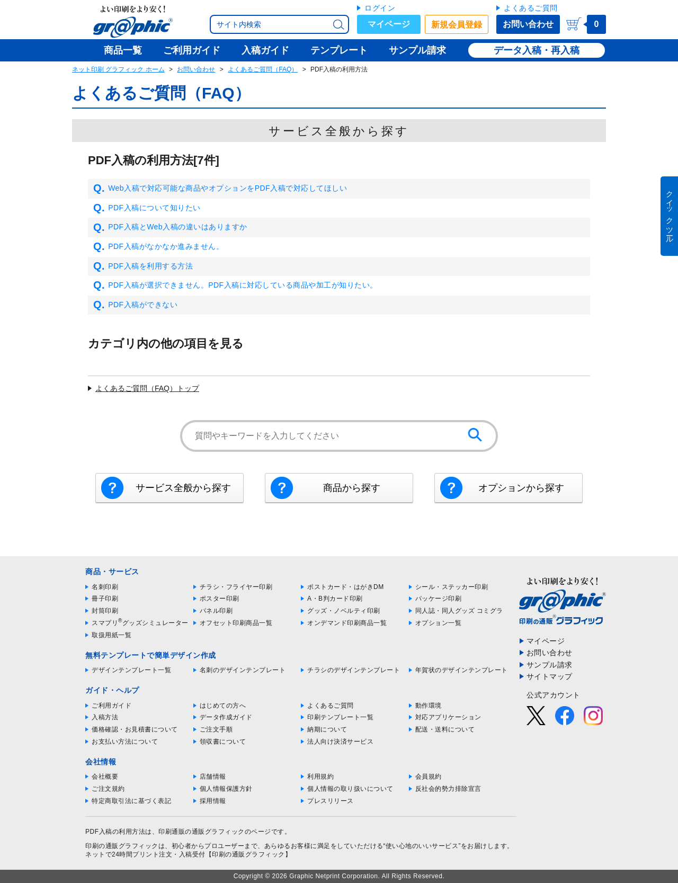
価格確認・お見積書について (135, 729)
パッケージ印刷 (438, 598)
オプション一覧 (438, 623)
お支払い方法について (125, 741)
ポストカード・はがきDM (345, 587)
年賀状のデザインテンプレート (461, 670)
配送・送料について (445, 729)
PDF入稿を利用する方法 (143, 266)
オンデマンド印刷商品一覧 (347, 623)
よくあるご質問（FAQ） (263, 69)
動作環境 (428, 705)
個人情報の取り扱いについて (350, 788)
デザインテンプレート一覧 (131, 670)
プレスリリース (330, 801)
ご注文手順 (216, 729)
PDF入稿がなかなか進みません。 (158, 247)
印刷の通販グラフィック (121, 846)
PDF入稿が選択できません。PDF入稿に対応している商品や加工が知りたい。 (235, 285)
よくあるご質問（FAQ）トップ (147, 388)
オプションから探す (521, 488)
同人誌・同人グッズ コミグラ (459, 610)
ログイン (379, 8)
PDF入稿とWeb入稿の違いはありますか (170, 227)
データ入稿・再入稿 (536, 50)
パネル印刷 (216, 610)
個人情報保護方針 (226, 788)
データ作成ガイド (226, 717)
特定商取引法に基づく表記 (131, 801)
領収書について (223, 741)
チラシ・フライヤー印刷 (236, 587)
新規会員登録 (456, 24)
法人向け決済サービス (340, 741)
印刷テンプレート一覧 (340, 717)
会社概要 (105, 776)
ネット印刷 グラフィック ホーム (118, 69)
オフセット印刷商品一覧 (236, 623)
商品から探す (351, 488)
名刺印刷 (105, 587)
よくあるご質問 (531, 8)
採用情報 (213, 801)
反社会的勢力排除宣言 (448, 788)
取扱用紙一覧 (111, 635)
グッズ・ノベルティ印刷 (343, 610)
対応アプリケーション (448, 717)
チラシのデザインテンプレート (353, 670)
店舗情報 (213, 776)
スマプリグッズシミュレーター (140, 623)
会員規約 (428, 776)
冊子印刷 (105, 598)
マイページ (389, 24)
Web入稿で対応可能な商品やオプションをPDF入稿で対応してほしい (220, 188)
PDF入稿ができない (135, 305)
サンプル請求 (550, 665)
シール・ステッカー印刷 (451, 587)
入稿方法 (105, 717)
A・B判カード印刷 (335, 598)
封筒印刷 (105, 610)
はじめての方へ (223, 705)
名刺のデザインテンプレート (243, 670)
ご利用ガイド (111, 705)
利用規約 (320, 776)
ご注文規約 (108, 788)
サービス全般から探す (183, 488)
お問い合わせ (528, 24)
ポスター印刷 (219, 598)
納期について (327, 729)
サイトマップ (550, 676)
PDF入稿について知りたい (147, 208)
